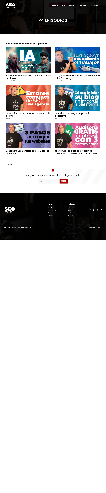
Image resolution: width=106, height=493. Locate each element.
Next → (11, 164)
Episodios (55, 5)
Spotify (69, 210)
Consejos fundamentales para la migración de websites (28, 152)
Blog (63, 5)
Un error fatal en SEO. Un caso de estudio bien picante (28, 114)
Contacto (83, 5)
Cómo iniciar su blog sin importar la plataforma (72, 114)
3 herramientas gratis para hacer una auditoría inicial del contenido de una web (76, 152)
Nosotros (72, 5)
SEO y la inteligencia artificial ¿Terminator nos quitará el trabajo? (77, 77)
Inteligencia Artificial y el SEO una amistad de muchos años (28, 77)
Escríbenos (51, 215)
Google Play (71, 213)
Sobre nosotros (52, 210)
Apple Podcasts (72, 215)
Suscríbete (95, 6)
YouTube (70, 208)
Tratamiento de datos (94, 227)
